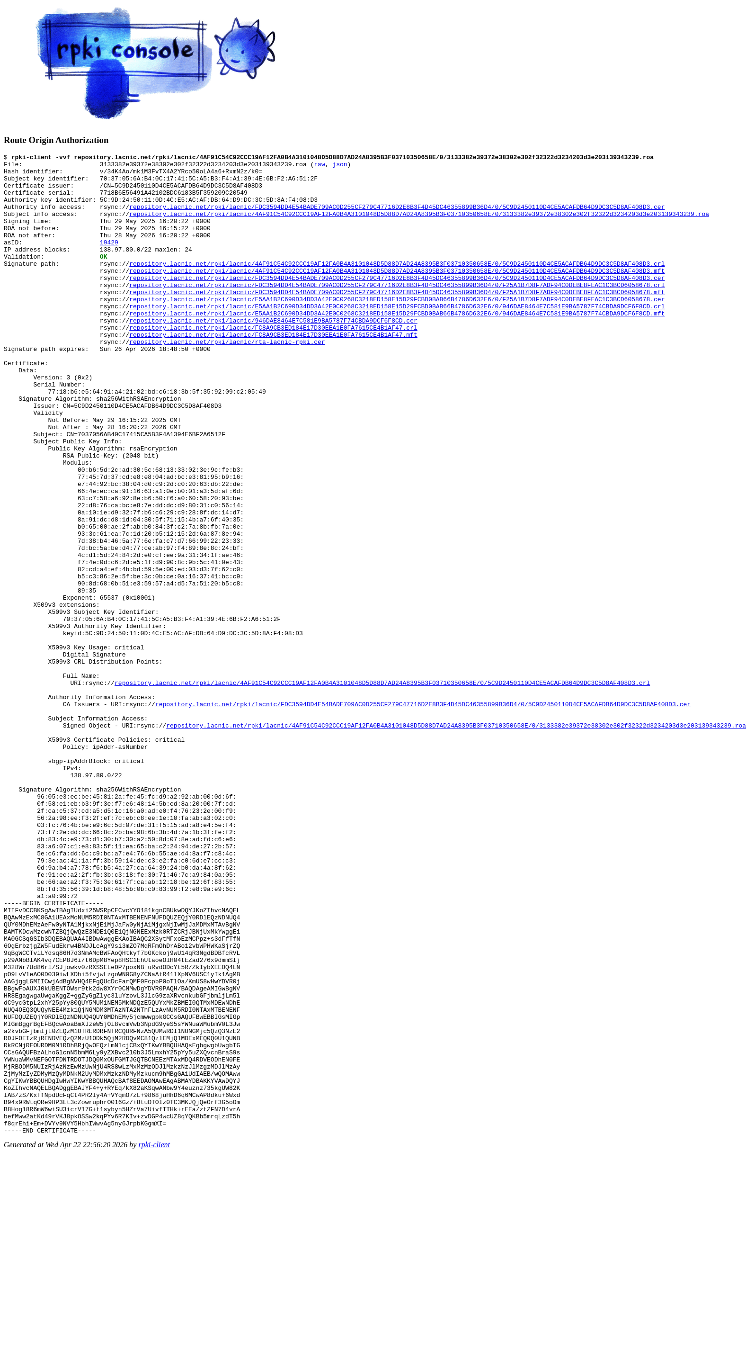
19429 (109, 260)
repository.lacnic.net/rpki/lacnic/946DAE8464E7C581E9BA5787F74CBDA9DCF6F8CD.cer (273, 354)
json (339, 166)
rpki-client (154, 1341)
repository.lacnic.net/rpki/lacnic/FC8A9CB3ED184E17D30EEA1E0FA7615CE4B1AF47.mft (273, 371)
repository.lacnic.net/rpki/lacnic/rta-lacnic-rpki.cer (227, 380)
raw (319, 166)
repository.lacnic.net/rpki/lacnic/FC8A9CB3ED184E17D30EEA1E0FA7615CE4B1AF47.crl (273, 363)
